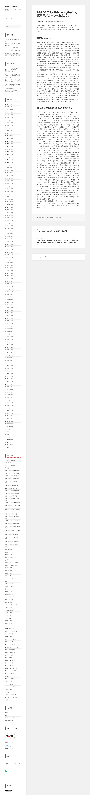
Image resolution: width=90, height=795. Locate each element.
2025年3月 (7, 130)
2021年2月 (7, 257)
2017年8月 (7, 368)
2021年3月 (7, 255)
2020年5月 (7, 281)
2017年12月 (8, 357)
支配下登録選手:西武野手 (11, 534)
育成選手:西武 (8, 568)
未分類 (6, 700)
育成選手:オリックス (10, 565)
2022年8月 (7, 210)
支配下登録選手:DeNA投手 (11, 485)
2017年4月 (7, 379)
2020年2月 (7, 289)
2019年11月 (8, 297)
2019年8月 (7, 305)
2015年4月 (7, 434)
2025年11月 (8, 109)
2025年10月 (8, 112)
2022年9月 (7, 207)
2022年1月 (7, 228)
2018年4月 (7, 347)
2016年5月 (7, 408)
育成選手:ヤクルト (9, 557)
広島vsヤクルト (9, 626)
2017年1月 (7, 387)
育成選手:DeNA (9, 560)
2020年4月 (7, 284)
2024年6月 (7, 151)
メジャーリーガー (9, 578)
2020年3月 (7, 286)
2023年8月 (7, 178)
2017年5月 (7, 376)
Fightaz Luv (11, 6)
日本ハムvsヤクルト (10, 668)
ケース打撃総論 (9, 599)
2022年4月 (7, 220)
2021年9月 (7, 239)
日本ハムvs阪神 (9, 660)
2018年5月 (7, 344)
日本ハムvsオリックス (10, 647)
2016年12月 (8, 389)
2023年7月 (7, 180)
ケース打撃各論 (9, 597)
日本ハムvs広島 (9, 665)
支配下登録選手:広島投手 (11, 478)
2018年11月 (8, 328)
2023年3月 (7, 191)
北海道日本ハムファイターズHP (12, 764)
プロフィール (8, 18)
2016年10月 (8, 394)
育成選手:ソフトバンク (10, 562)
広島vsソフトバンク (10, 631)
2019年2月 (7, 321)
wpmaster (61, 21)
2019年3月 (7, 318)
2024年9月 (7, 144)
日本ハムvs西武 (9, 649)
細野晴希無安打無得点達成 (11, 53)
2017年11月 (8, 360)
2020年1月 (7, 291)
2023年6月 (7, 183)
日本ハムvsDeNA (9, 671)
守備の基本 (8, 586)
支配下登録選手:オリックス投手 (12, 509)
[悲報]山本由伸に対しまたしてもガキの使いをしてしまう (13, 89)
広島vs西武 (8, 634)
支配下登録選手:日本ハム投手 (12, 516)
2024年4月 (7, 157)
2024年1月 (7, 165)
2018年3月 (7, 350)
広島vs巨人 (8, 618)
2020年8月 (7, 273)
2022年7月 (7, 212)
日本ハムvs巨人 (9, 657)
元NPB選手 (8, 607)
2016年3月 (7, 413)
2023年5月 (7, 186)
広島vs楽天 (8, 636)
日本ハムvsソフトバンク (11, 644)
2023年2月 (7, 194)
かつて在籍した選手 (10, 697)
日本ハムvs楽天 (9, 655)
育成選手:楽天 (8, 576)
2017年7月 (7, 371)
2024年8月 (7, 146)
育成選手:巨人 (8, 547)
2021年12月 (8, 231)
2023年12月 (8, 167)
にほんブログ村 (9, 748)
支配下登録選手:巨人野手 (11, 488)
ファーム (7, 615)
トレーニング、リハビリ (11, 605)
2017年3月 (7, 381)
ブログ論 (7, 692)
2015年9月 (7, 429)
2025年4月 (7, 128)
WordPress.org (9, 720)
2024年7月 (7, 149)
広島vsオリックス (9, 639)
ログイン (7, 712)
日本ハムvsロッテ (9, 652)
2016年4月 (7, 410)
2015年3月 (7, 437)
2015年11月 (8, 424)
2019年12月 (8, 294)
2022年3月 (7, 223)
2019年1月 (7, 323)
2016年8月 (7, 400)
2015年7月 (7, 431)
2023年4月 (7, 188)
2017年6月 (7, 373)
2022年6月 (7, 215)
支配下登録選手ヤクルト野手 (12, 498)
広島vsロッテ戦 (9, 642)
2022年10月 (8, 204)
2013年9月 (7, 447)
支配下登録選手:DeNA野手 (11, 503)
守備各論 (7, 463)
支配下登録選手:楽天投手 (11, 523)
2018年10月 (8, 331)
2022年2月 (7, 225)
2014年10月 (8, 439)
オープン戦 (8, 684)
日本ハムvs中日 (9, 663)
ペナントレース (9, 673)
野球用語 (7, 468)
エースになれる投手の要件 (11, 48)
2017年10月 (8, 363)
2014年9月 (7, 442)
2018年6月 (7, 342)
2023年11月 (8, 170)
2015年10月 (8, 426)
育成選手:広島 (8, 554)
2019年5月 (7, 313)
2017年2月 (7, 384)
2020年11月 (8, 265)
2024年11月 (8, 138)
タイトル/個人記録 (9, 686)
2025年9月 (7, 114)
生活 (6, 581)
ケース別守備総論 (9, 460)
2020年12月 (8, 262)
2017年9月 (7, 365)
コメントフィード (9, 717)
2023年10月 (8, 173)
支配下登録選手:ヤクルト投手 (12, 481)
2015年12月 (8, 421)
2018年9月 (7, 334)
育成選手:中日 (8, 552)
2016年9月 (7, 397)
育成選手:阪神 (8, 549)
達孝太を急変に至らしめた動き (12, 56)
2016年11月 (8, 392)
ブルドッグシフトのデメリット (12, 50)
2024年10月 (8, 141)
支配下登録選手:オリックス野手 (12, 530)
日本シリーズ (8, 679)
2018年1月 (7, 355)
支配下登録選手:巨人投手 (11, 470)
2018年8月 (7, 336)
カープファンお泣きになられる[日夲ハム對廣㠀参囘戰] (12, 69)
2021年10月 (8, 236)
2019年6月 (7, 310)
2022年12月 (8, 199)
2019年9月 (7, 302)
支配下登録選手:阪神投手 (11, 473)
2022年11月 (8, 202)
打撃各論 (7, 602)
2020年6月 (7, 278)
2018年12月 (8, 326)
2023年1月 (7, 196)
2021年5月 (7, 249)
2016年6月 (7, 405)
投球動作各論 (8, 591)
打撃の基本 (8, 594)
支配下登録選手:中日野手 (11, 493)
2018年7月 (7, 339)
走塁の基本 (8, 583)
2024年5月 (7, 154)
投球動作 (7, 589)
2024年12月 (8, 136)
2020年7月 (7, 276)
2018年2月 (7, 352)
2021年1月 (7, 260)
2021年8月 (7, 241)
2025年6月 (7, 122)
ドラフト (7, 613)
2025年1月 (7, 133)
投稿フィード (8, 715)
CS (6, 676)
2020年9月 (7, 270)
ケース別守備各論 (9, 465)
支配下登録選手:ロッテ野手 (11, 541)
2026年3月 (7, 107)
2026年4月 (7, 104)
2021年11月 (8, 233)
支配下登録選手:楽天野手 (11, 544)
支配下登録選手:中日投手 (11, 476)
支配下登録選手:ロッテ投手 (11, 521)
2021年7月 (7, 244)
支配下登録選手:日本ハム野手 (12, 537)
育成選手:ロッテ (9, 573)
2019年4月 (7, 315)
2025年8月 (7, 117)
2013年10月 (8, 445)
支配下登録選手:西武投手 (11, 514)
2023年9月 (7, 175)
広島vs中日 (8, 623)
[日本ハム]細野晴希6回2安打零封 (13, 80)
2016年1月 (7, 418)
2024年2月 (7, 162)
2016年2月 (7, 416)
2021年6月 (7, 247)
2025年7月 (7, 120)
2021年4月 (7, 252)
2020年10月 (8, 268)
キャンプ (7, 681)
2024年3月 (7, 159)
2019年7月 (7, 307)
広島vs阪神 (8, 620)
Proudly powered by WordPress (45, 257)
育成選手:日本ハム (9, 570)
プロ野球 (7, 689)
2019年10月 (8, 299)
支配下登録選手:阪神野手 (11, 490)
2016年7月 (7, 402)
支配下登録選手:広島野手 (11, 496)
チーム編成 (8, 610)
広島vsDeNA (8, 628)
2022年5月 (7, 217)
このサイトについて (10, 694)
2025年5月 (7, 125)
